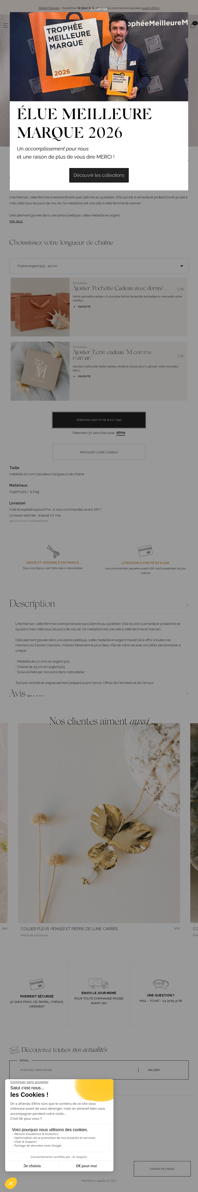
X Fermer (99, 8)
